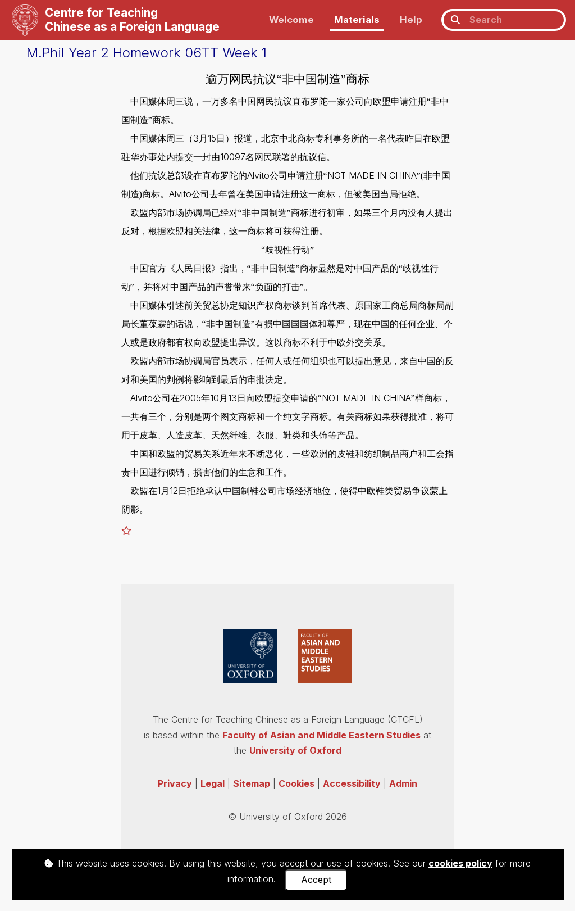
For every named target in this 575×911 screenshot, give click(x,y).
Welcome (291, 19)
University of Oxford (295, 750)
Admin (403, 783)
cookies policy (460, 863)
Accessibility (352, 783)
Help (411, 19)
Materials (357, 19)
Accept (316, 879)
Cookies (296, 783)
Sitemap (251, 783)
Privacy (175, 783)
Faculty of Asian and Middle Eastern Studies (321, 735)
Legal (212, 783)
